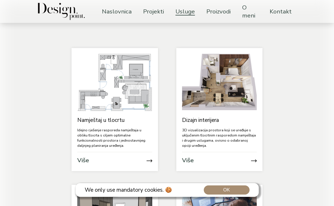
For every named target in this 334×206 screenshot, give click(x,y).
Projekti (153, 11)
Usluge (185, 11)
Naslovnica (117, 11)
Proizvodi (218, 11)
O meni (248, 11)
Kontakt (281, 11)
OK (226, 189)
